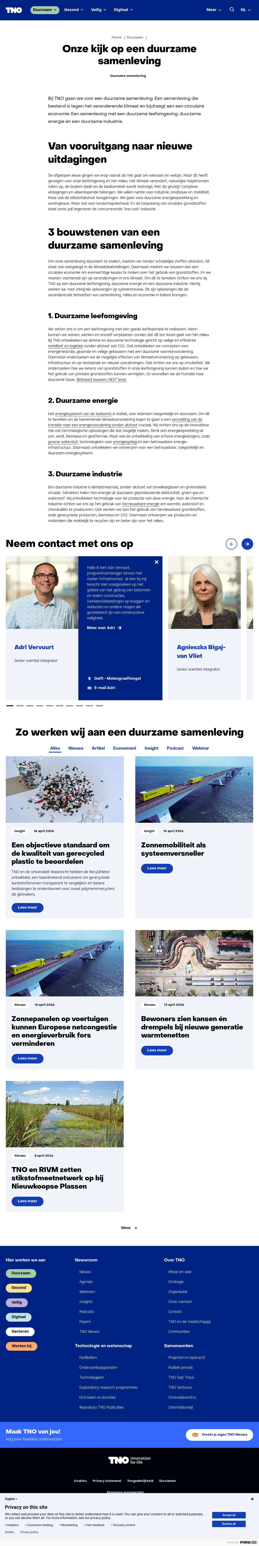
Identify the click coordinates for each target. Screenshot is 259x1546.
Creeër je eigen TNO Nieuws (224, 1434)
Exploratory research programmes (108, 1387)
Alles (55, 749)
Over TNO (174, 1260)
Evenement (124, 749)
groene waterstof (63, 442)
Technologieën (91, 1377)
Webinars (87, 1291)
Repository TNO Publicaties (101, 1407)
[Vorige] (231, 544)
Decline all (229, 1523)
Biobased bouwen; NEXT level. (102, 379)
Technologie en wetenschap (103, 1346)
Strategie (176, 1282)
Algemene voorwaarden (125, 1492)
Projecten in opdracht (186, 1357)
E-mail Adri (104, 688)
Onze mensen (180, 1301)
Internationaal (180, 1407)
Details (9, 1532)
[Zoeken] (232, 9)
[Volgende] (247, 544)
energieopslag (125, 442)
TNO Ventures (180, 1387)
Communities (179, 1331)
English (11, 1499)
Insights (86, 1301)
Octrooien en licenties (97, 1397)
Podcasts (86, 1311)
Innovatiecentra (182, 1397)
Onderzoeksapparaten (98, 1367)
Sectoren (20, 1331)
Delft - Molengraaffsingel (117, 679)
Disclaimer (167, 1481)
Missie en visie (179, 1272)
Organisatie (178, 1291)
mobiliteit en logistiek (65, 346)
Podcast (175, 749)
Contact (175, 1311)
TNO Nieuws (89, 1331)
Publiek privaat (180, 1367)
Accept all (229, 1515)
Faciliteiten (88, 1357)
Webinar (200, 749)
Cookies (80, 1481)
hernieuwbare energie (140, 504)
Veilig (96, 10)
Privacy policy (29, 1532)
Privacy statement (107, 1481)
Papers (85, 1321)
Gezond (71, 10)
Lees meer (28, 909)
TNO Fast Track (181, 1377)
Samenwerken (178, 1346)
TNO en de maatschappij (189, 1321)
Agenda (85, 1282)
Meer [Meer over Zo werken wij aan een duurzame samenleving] (126, 1228)
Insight (152, 749)
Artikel (98, 749)
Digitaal (121, 10)
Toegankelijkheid (140, 1481)
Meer (212, 10)
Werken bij (21, 1346)
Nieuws (76, 749)
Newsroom (86, 1260)
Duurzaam (42, 10)
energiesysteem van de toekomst (83, 414)
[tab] (9, 705)
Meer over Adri (101, 628)
